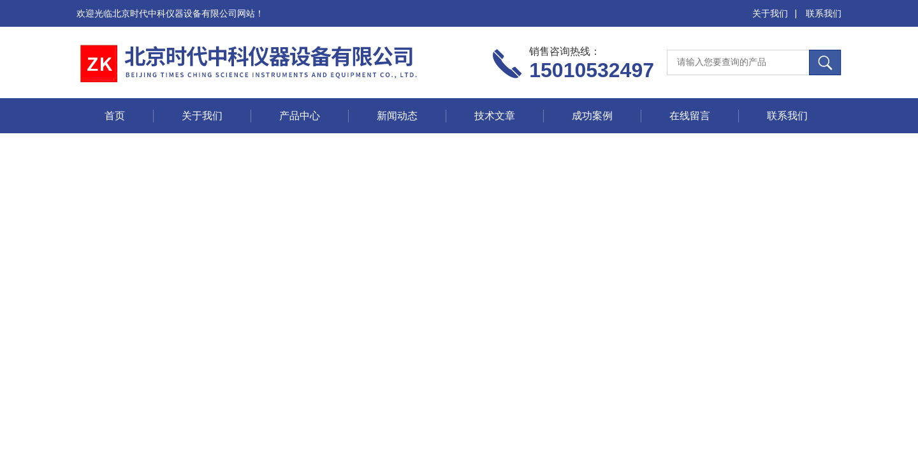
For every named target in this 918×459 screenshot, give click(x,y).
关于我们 (770, 13)
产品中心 (299, 115)
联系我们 (823, 13)
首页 (115, 115)
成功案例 (592, 115)
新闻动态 (397, 115)
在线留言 (689, 115)
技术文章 (494, 115)
